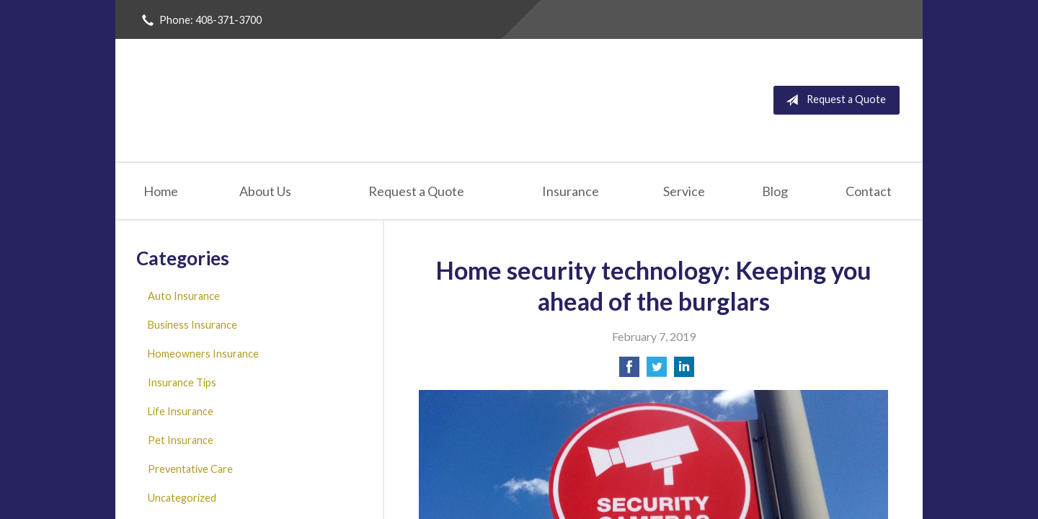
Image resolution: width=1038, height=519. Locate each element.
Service (684, 191)
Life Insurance (180, 411)
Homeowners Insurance (203, 353)
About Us (265, 191)
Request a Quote (833, 100)
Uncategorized (182, 498)
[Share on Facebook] (629, 371)
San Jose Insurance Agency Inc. (311, 100)
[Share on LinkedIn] (684, 371)
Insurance (570, 191)
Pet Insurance (180, 440)
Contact (869, 191)
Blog (775, 191)
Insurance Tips (182, 382)
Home (160, 191)
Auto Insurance (184, 296)
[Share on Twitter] (657, 371)
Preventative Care (190, 469)
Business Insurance (192, 325)
